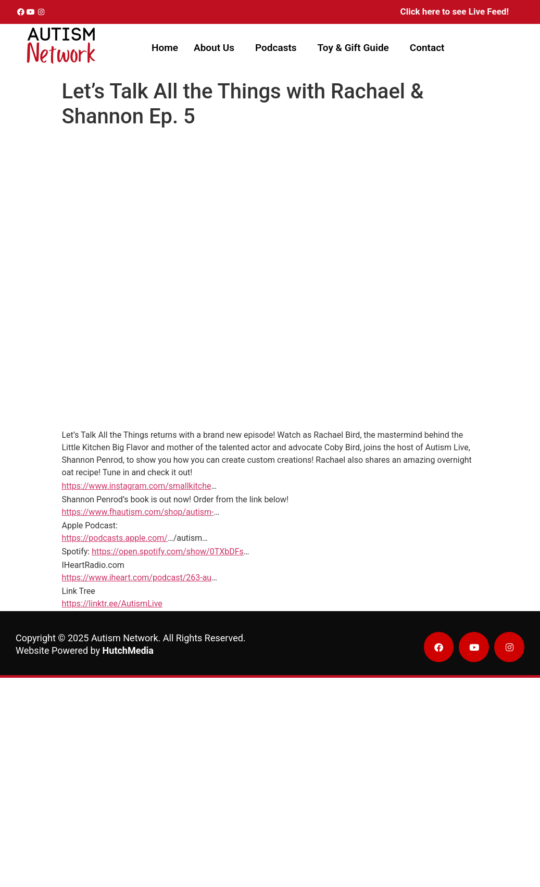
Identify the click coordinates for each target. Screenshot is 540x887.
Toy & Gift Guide (353, 48)
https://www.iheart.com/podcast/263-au (137, 577)
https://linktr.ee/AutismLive (112, 604)
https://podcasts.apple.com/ (115, 538)
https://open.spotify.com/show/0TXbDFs (168, 551)
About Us (214, 48)
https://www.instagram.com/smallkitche (136, 486)
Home (165, 48)
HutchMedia (128, 650)
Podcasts (276, 48)
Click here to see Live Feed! (454, 11)
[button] (216, 47)
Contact (427, 48)
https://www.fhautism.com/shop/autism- (138, 512)
